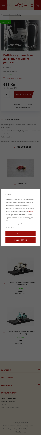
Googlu (30, 211)
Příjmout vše (20, 240)
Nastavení (20, 234)
